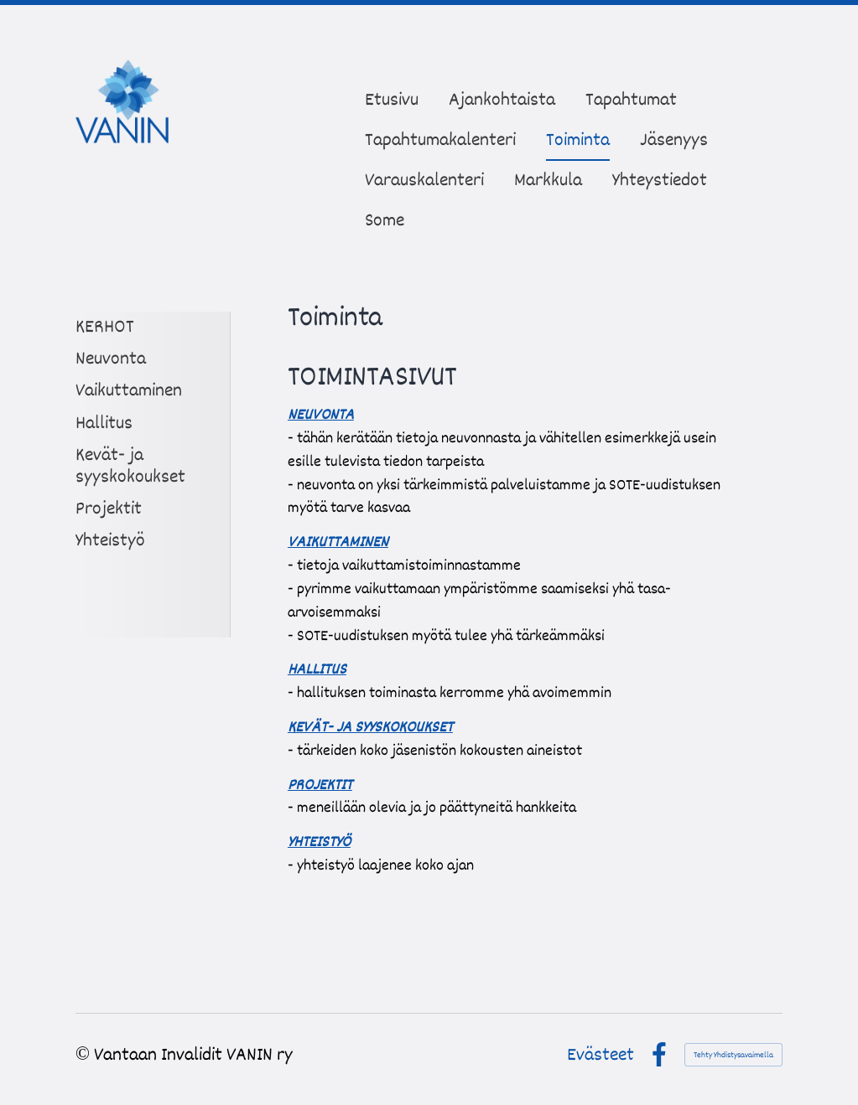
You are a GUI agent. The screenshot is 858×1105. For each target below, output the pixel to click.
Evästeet (600, 1055)
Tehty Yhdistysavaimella (733, 1054)
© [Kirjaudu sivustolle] (84, 1055)
